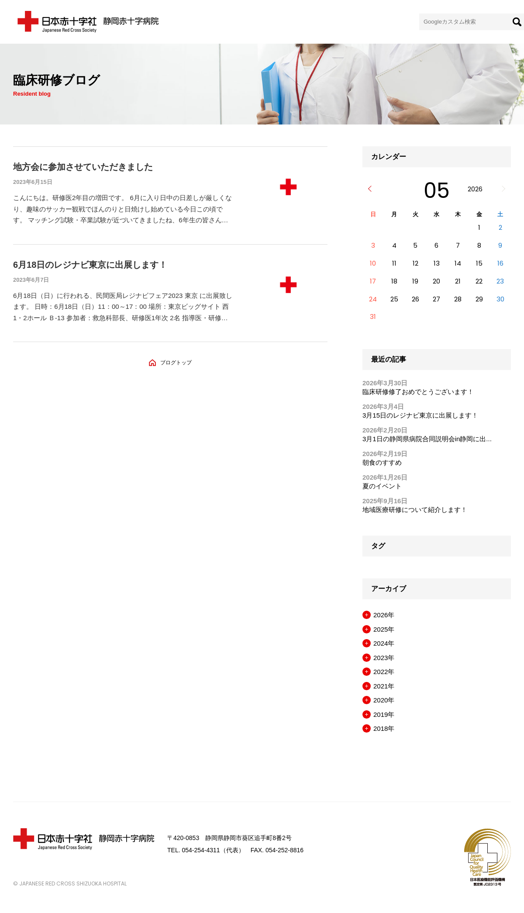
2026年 (383, 615)
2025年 (383, 629)
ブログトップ (176, 363)
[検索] (517, 22)
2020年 (383, 700)
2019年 (383, 714)
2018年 (383, 728)
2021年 (383, 686)
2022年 (383, 671)
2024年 (383, 643)
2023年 (383, 657)
